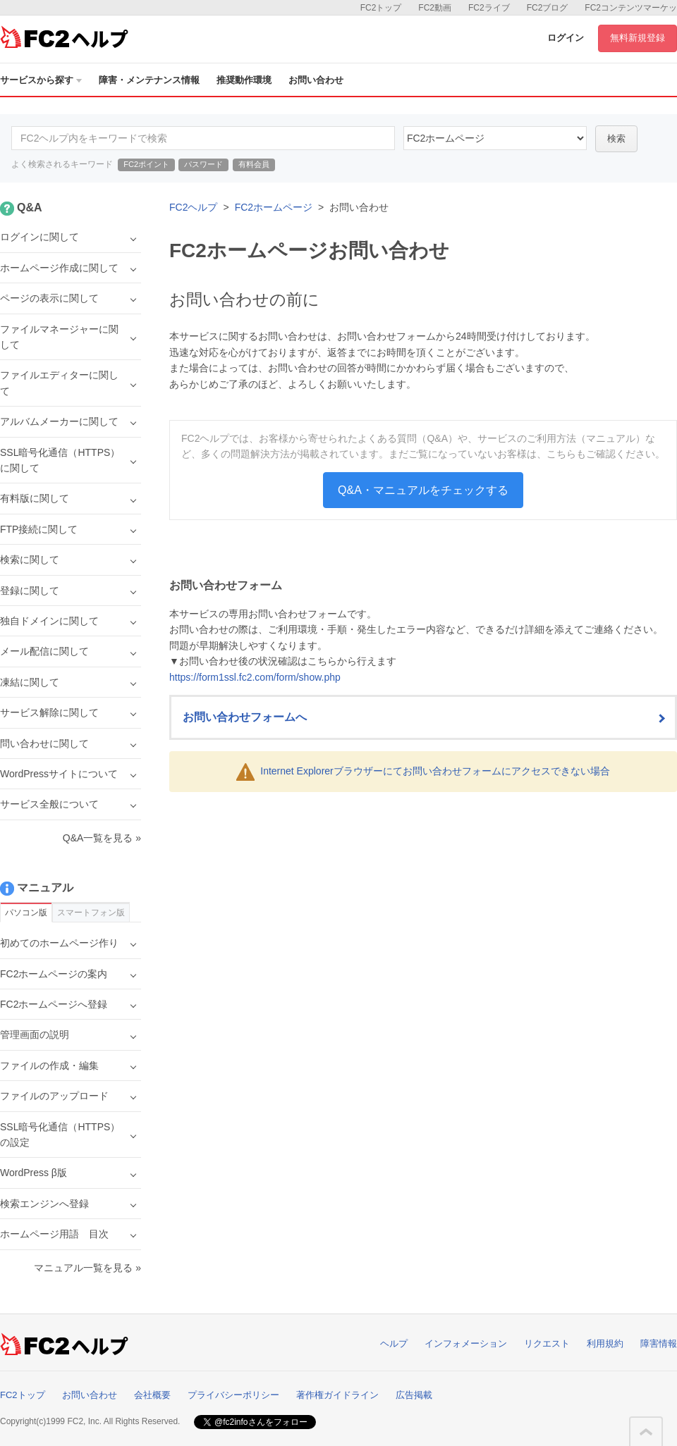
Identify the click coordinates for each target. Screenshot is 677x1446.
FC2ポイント (146, 164)
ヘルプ (394, 1343)
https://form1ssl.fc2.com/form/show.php (255, 677)
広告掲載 (414, 1395)
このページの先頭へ (645, 1432)
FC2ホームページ (273, 207)
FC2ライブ (489, 8)
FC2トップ (381, 8)
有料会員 (253, 164)
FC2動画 (434, 8)
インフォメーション (466, 1343)
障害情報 (658, 1343)
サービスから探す (41, 80)
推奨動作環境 (244, 80)
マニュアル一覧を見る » (87, 1267)
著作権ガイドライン (337, 1395)
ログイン (565, 37)
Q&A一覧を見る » (102, 838)
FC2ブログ (547, 8)
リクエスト (547, 1343)
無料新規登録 (637, 37)
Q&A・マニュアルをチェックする (423, 490)
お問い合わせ (315, 80)
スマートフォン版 (91, 912)
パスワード (203, 164)
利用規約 (605, 1343)
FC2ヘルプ (193, 207)
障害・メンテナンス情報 (149, 80)
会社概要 (152, 1395)
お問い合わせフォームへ (245, 717)
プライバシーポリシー (233, 1395)
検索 (616, 138)
